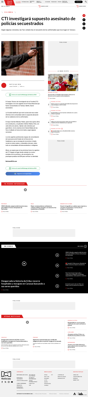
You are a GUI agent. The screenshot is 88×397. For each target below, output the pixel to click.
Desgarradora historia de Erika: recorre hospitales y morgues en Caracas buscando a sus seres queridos (23, 283)
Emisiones (5, 6)
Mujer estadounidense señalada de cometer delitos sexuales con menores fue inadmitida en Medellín (43, 207)
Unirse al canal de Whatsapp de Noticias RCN (22, 95)
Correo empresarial (21, 383)
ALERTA (46, 381)
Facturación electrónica (32, 375)
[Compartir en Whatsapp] (83, 28)
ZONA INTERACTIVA (77, 376)
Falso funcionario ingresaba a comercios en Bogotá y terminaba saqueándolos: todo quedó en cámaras (75, 274)
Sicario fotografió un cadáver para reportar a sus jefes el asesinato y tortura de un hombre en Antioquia (73, 207)
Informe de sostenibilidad (32, 378)
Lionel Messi (71, 332)
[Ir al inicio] (10, 2)
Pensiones (35, 337)
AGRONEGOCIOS (61, 378)
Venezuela (4, 337)
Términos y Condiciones (64, 393)
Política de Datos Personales (41, 393)
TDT (52, 374)
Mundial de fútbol (53, 92)
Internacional (25, 1)
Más (82, 246)
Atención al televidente (20, 378)
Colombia (18, 1)
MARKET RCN (76, 380)
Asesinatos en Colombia (66, 203)
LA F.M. (45, 380)
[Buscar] (86, 2)
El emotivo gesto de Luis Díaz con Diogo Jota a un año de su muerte (74, 284)
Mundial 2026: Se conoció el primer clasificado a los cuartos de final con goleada (64, 113)
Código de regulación (22, 380)
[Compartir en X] (83, 23)
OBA (30, 385)
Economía (47, 1)
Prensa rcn (19, 385)
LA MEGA (46, 385)
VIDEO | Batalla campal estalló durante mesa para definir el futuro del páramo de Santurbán (14, 207)
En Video (8, 246)
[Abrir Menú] (2, 2)
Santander (4, 203)
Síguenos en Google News (22, 174)
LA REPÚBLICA (61, 374)
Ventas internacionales (33, 381)
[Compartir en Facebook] (83, 19)
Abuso (52, 119)
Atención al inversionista (20, 387)
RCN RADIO (46, 378)
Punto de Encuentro (65, 2)
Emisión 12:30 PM (43, 6)
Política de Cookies (53, 393)
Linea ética (31, 383)
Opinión (59, 1)
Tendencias (54, 1)
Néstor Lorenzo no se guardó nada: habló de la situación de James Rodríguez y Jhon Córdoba (64, 104)
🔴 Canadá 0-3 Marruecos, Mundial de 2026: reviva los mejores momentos (63, 131)
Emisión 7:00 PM (81, 6)
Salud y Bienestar (39, 2)
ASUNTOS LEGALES (62, 376)
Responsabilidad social (22, 374)
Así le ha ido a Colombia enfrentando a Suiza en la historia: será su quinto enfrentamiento (61, 95)
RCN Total (46, 376)
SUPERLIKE (75, 378)
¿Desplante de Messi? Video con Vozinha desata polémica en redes (76, 335)
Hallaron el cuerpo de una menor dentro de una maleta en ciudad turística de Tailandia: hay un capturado (63, 122)
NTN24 (45, 374)
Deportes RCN (32, 2)
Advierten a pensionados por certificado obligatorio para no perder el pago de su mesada (47, 340)
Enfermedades (71, 342)
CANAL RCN (78, 1)
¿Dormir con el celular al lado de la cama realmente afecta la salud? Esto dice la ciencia (77, 346)
